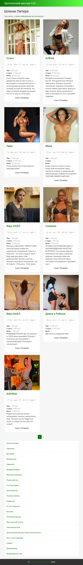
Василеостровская (14, 475)
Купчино (9, 512)
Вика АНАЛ (13, 313)
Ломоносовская (13, 496)
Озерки (9, 543)
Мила (48, 145)
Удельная (10, 449)
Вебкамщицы (11, 548)
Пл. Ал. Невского (13, 506)
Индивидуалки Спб (14, 554)
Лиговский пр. (12, 491)
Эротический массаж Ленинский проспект (23, 533)
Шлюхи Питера (12, 443)
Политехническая (13, 517)
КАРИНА (11, 393)
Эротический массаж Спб (20, 3)
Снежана (50, 226)
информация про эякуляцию (32, 16)
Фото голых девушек (14, 538)
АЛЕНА (49, 58)
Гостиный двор (12, 485)
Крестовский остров (14, 522)
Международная (13, 470)
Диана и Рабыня (55, 313)
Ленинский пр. (12, 480)
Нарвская (10, 464)
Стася (10, 58)
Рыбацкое (10, 501)
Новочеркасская (13, 527)
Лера (9, 145)
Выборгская (11, 459)
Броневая (10, 454)
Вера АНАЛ (13, 226)
